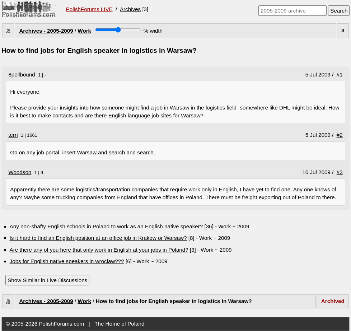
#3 (340, 172)
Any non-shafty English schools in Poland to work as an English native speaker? (106, 226)
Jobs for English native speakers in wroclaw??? (67, 261)
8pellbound (21, 74)
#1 (340, 74)
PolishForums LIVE (89, 9)
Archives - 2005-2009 (46, 31)
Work (84, 31)
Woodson (19, 172)
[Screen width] (118, 30)
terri (13, 135)
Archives (130, 9)
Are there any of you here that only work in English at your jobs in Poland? (99, 250)
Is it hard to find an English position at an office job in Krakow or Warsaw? (98, 238)
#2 (340, 135)
